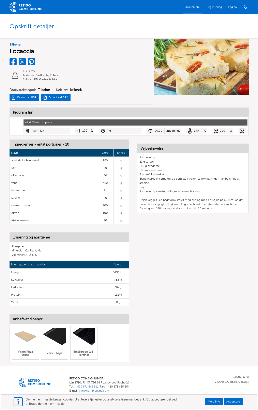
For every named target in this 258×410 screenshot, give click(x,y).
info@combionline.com (94, 390)
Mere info (214, 401)
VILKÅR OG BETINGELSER (232, 381)
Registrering (214, 7)
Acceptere (233, 401)
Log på (232, 7)
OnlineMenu (192, 7)
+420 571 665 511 (86, 386)
